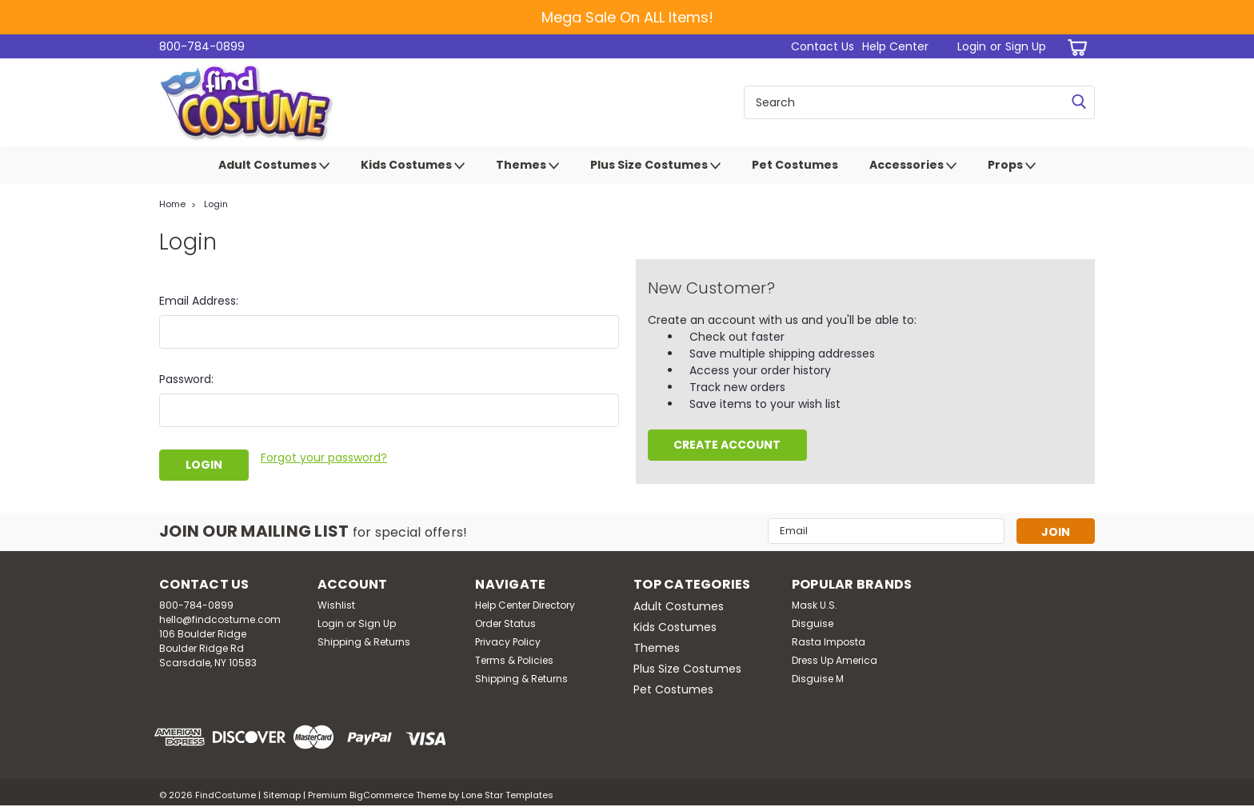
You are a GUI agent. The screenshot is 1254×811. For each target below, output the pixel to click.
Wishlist (336, 605)
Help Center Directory (525, 605)
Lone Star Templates (507, 795)
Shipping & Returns (363, 642)
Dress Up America (834, 660)
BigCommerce (381, 795)
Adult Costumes (273, 165)
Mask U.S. (814, 605)
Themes (527, 165)
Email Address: (198, 301)
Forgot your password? (324, 457)
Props (1012, 165)
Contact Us (822, 46)
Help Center (895, 46)
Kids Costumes (413, 165)
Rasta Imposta (828, 642)
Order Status (505, 623)
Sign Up (1025, 46)
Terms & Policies (514, 660)
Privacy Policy (508, 642)
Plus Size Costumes (655, 165)
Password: (186, 379)
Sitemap (282, 795)
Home (172, 204)
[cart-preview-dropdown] (1074, 46)
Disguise (812, 623)
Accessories (912, 165)
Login (971, 46)
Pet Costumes (795, 165)
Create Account (727, 445)
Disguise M (818, 678)
